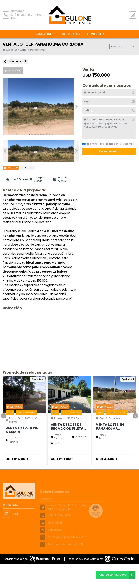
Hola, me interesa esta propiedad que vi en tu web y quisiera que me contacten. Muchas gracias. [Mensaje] (109, 127)
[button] (76, 106)
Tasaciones (44, 34)
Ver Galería (13, 70)
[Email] (109, 101)
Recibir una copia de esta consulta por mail (108, 143)
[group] (41, 106)
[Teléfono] (109, 110)
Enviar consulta (109, 151)
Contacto (95, 34)
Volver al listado (15, 61)
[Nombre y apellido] (109, 92)
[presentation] (3, 415)
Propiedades (70, 34)
